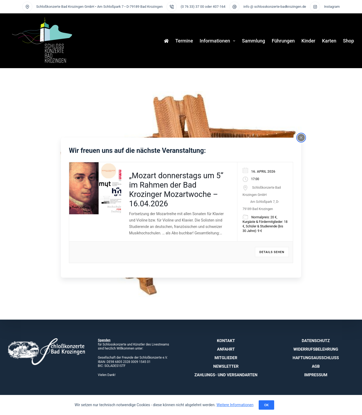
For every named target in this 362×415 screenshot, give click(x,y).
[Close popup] (301, 137)
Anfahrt (226, 349)
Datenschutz (316, 340)
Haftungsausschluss (316, 357)
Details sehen (271, 252)
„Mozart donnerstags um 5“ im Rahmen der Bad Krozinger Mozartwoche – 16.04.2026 (176, 189)
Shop (348, 41)
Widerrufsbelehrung (315, 349)
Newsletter (226, 366)
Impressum (315, 375)
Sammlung (253, 41)
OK (266, 405)
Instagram (332, 7)
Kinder (308, 41)
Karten (329, 41)
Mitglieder (226, 357)
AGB (316, 366)
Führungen (283, 41)
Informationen (219, 41)
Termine (184, 41)
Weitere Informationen (235, 405)
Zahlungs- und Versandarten (225, 375)
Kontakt (226, 340)
